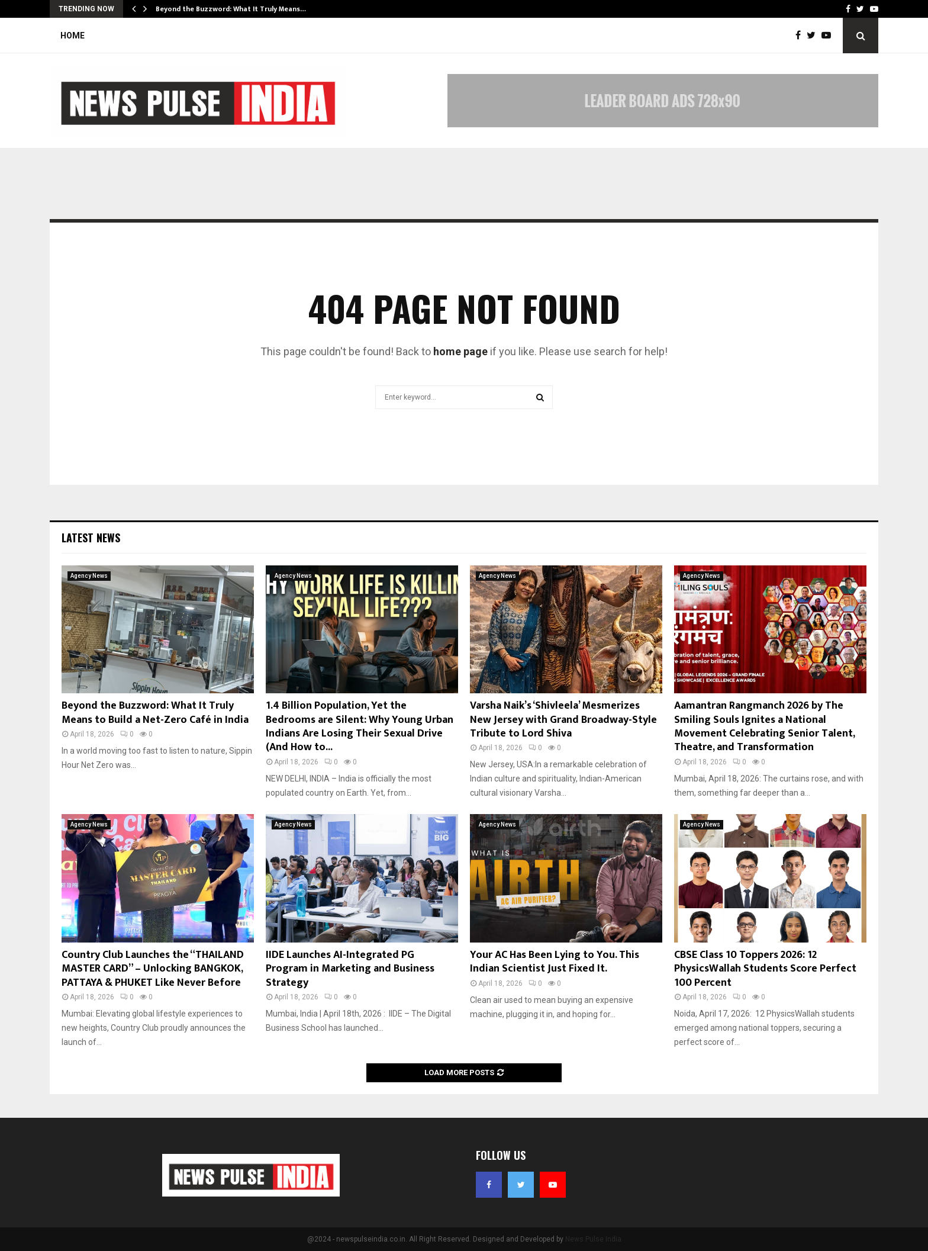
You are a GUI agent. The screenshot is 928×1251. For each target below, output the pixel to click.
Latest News (91, 537)
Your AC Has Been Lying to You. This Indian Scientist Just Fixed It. (554, 961)
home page (460, 351)
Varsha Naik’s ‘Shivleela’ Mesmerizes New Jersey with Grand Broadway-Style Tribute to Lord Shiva (563, 719)
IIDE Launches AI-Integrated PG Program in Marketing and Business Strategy (350, 969)
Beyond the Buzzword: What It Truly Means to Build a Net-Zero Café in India (155, 712)
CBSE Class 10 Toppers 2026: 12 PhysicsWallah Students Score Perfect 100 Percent (765, 969)
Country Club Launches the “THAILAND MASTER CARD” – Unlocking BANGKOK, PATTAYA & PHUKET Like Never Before (153, 969)
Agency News (89, 576)
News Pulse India (593, 1239)
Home (72, 35)
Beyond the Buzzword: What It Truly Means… (231, 9)
